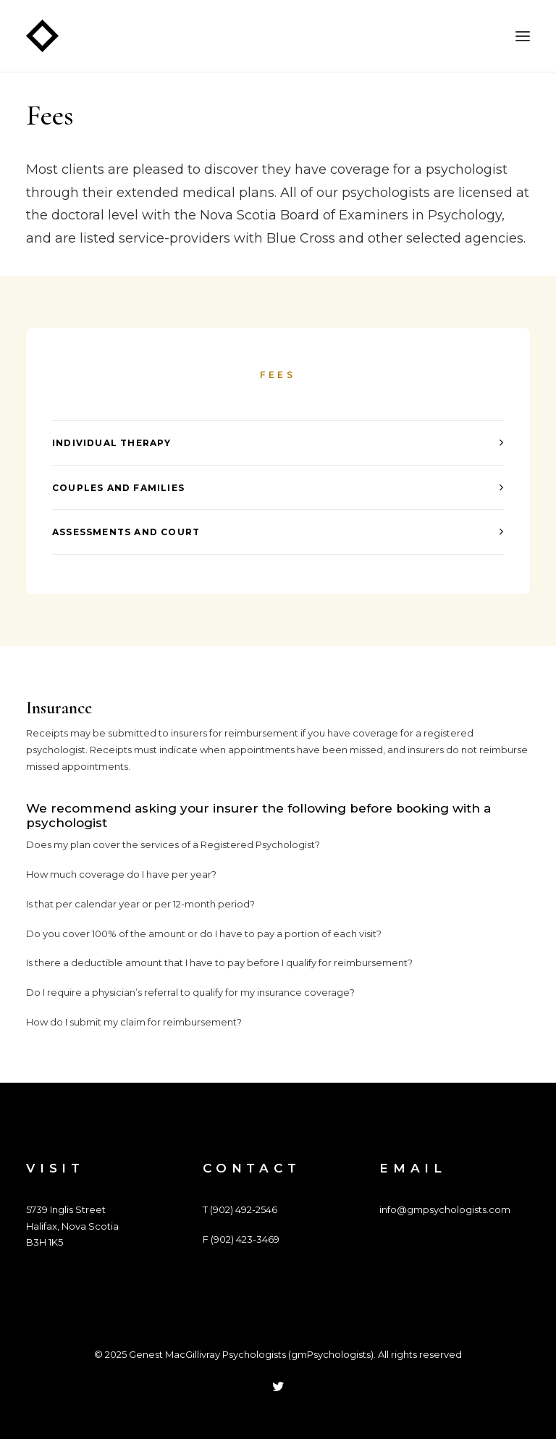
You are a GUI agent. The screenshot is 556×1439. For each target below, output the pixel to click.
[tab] (278, 443)
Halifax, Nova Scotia (72, 1226)
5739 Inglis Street (66, 1209)
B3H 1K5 (44, 1242)
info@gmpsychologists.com (444, 1209)
